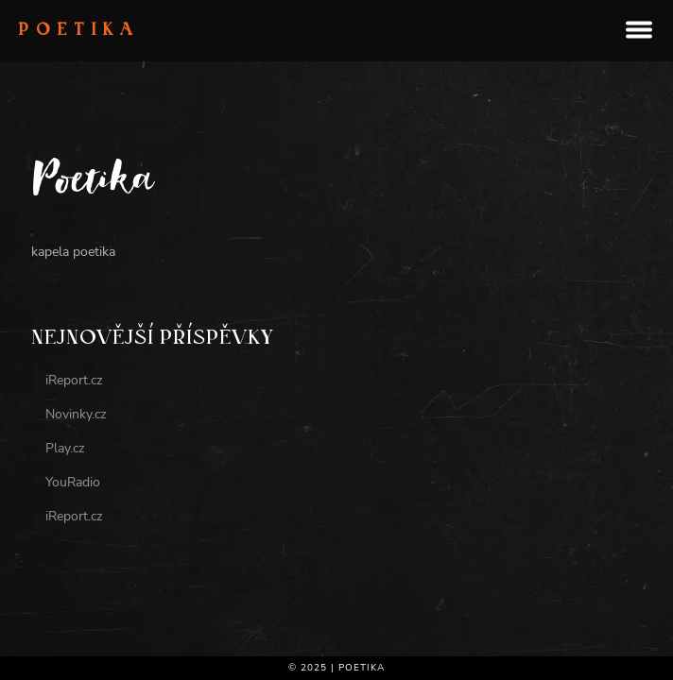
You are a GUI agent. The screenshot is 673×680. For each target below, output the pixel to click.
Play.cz (64, 448)
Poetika (79, 31)
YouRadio (72, 482)
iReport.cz (73, 380)
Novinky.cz (75, 414)
